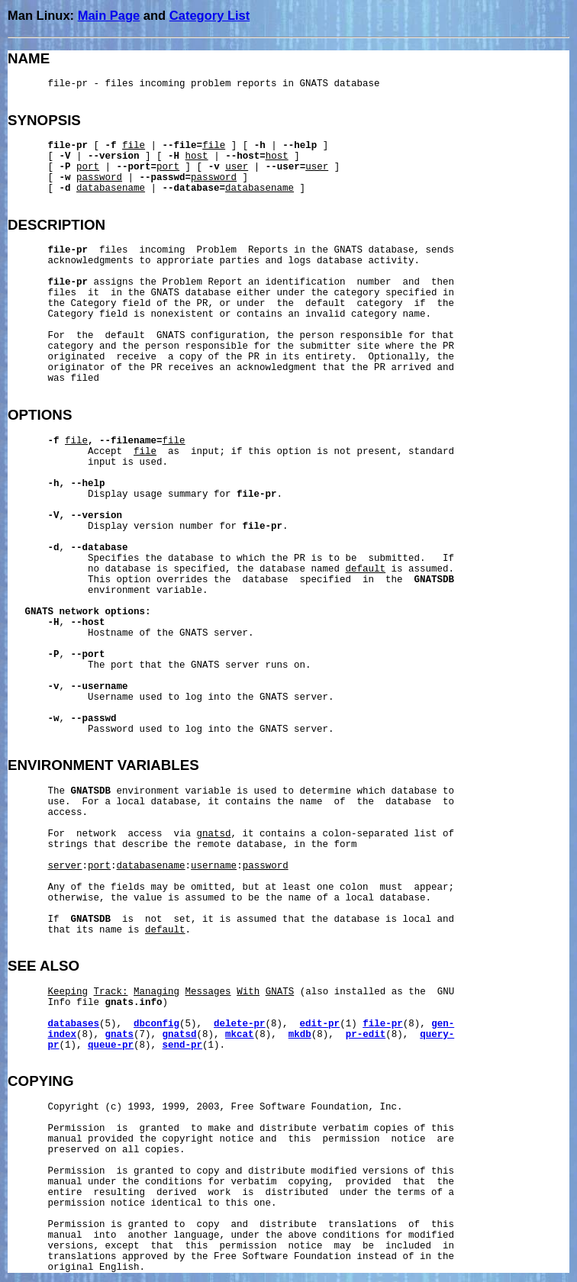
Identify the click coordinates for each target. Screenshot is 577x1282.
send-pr (183, 1045)
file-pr (383, 1024)
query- (437, 1034)
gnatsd (180, 1034)
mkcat (239, 1034)
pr (54, 1045)
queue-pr (111, 1045)
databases (74, 1024)
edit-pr (320, 1024)
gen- (442, 1024)
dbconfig (156, 1024)
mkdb (299, 1034)
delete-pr (240, 1024)
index (62, 1034)
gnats (119, 1034)
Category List (209, 15)
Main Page (109, 15)
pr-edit (366, 1034)
